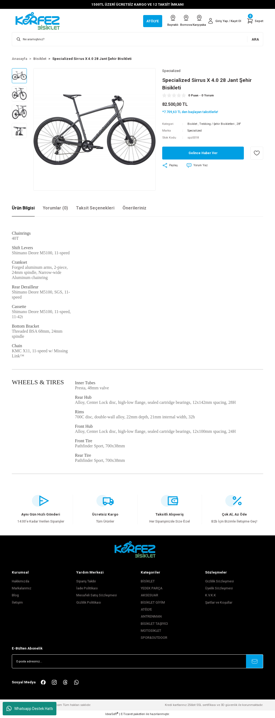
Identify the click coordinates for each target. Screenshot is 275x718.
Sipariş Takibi (86, 581)
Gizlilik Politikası (88, 602)
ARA (255, 39)
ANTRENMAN (151, 616)
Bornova (177, 21)
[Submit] (254, 661)
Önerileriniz (134, 208)
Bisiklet (192, 124)
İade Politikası (87, 588)
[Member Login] (223, 21)
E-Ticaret (127, 714)
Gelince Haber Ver (203, 153)
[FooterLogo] (137, 549)
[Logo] (40, 21)
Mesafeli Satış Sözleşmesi (96, 595)
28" (241, 124)
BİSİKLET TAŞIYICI (154, 624)
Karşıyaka (195, 21)
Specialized (195, 131)
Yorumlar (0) (55, 208)
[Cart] (254, 21)
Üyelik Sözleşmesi (219, 588)
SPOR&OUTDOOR (154, 638)
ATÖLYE (146, 609)
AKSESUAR (149, 595)
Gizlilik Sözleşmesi (219, 581)
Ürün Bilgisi (23, 208)
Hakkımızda (20, 581)
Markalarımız (21, 588)
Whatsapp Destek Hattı (29, 709)
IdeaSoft (111, 714)
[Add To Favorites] (256, 153)
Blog (15, 595)
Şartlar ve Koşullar (218, 602)
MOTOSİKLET (151, 631)
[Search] (137, 39)
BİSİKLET (148, 581)
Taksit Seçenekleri (95, 208)
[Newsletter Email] (137, 661)
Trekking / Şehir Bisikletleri (218, 124)
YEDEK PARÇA (151, 588)
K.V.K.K (210, 595)
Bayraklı (160, 21)
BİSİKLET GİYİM (153, 602)
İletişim (17, 602)
